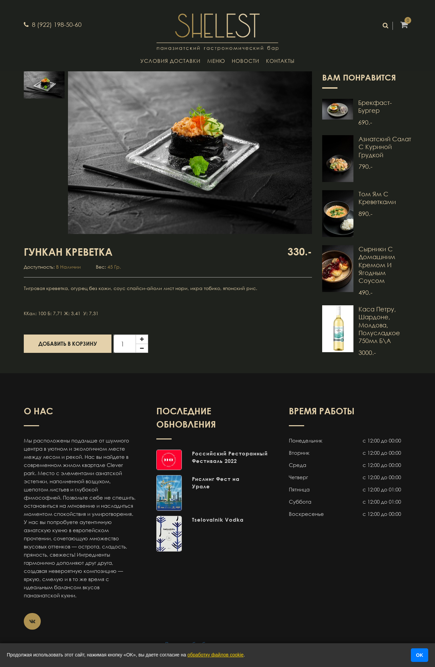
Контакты (280, 61)
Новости (245, 61)
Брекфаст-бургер (375, 106)
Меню (216, 61)
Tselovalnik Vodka (218, 520)
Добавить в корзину (67, 343)
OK (419, 655)
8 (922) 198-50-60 (56, 24)
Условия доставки (170, 61)
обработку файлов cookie (215, 654)
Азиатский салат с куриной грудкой (385, 147)
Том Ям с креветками (377, 197)
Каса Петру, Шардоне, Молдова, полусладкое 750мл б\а (379, 325)
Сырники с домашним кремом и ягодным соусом (377, 265)
